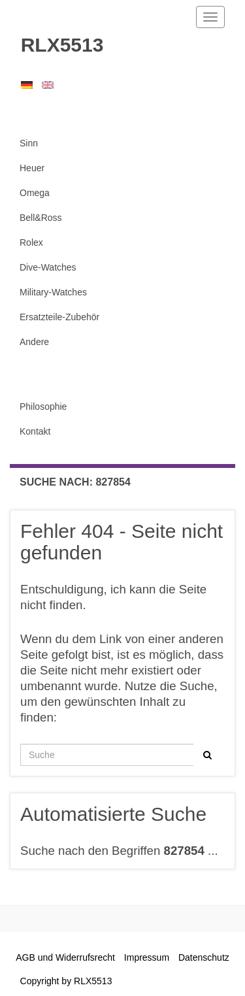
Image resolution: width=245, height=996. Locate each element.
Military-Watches (53, 292)
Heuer (32, 168)
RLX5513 (56, 45)
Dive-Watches (48, 267)
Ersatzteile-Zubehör (59, 317)
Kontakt (35, 431)
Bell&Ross (41, 217)
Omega (35, 193)
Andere (34, 342)
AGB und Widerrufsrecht (65, 957)
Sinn (29, 143)
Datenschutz (203, 957)
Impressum (146, 957)
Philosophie (43, 406)
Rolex (31, 242)
